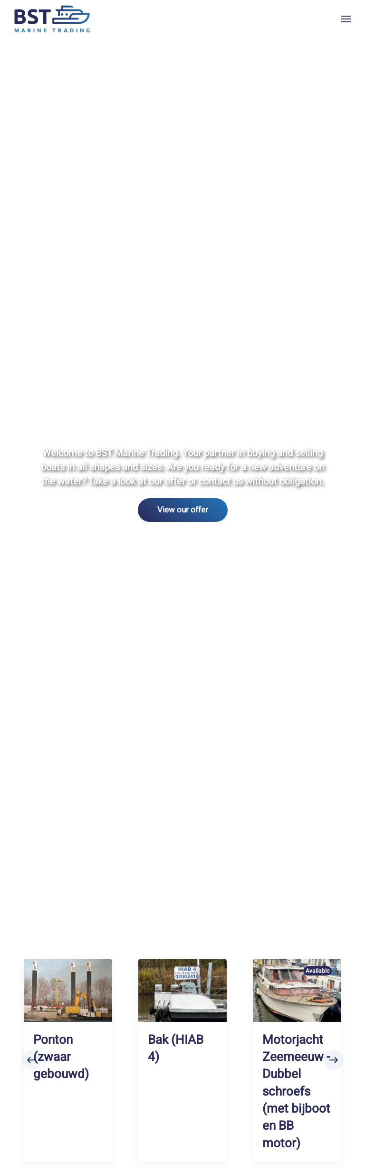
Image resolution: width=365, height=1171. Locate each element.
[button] (346, 19)
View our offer (182, 510)
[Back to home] (52, 19)
